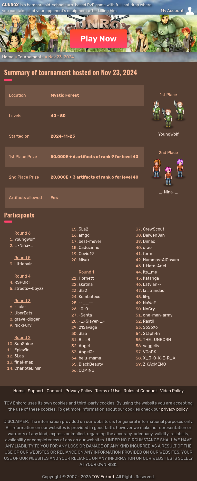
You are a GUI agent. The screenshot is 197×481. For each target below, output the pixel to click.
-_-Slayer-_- (92, 321)
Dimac (149, 241)
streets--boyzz (29, 288)
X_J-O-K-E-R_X (159, 358)
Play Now (98, 38)
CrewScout (153, 229)
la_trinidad (153, 290)
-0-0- (84, 309)
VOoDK (149, 351)
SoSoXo (150, 327)
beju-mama (90, 358)
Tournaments (31, 56)
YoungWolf (168, 134)
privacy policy (174, 409)
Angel (84, 345)
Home (7, 56)
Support (35, 390)
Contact (54, 390)
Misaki (85, 259)
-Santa (85, 315)
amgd (84, 235)
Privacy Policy (78, 390)
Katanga (151, 278)
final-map (23, 362)
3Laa (19, 356)
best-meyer (90, 241)
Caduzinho (89, 247)
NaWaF (149, 302)
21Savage (88, 327)
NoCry (149, 309)
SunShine (23, 343)
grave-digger (27, 319)
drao (147, 247)
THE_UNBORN (157, 339)
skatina (86, 284)
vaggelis (151, 345)
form (147, 253)
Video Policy (172, 390)
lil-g (147, 296)
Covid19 (86, 253)
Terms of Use (108, 390)
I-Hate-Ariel (154, 266)
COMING (87, 370)
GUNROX (10, 5)
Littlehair (23, 263)
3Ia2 (83, 290)
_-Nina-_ (168, 192)
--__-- (86, 302)
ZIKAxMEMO (154, 364)
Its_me (150, 272)
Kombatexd (90, 296)
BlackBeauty (91, 364)
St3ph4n (151, 333)
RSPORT (22, 282)
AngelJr (86, 351)
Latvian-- (152, 284)
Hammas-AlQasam (161, 259)
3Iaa (83, 333)
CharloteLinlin (28, 368)
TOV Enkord (103, 476)
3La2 (83, 229)
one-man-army (158, 315)
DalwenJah (154, 235)
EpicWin (21, 349)
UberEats (23, 313)
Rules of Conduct (140, 390)
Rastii (148, 321)
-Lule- (20, 306)
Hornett (86, 278)
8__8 (84, 339)
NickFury (23, 325)
